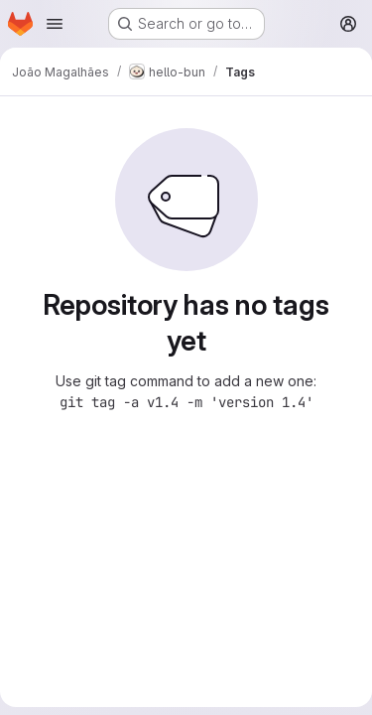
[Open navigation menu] (54, 24)
